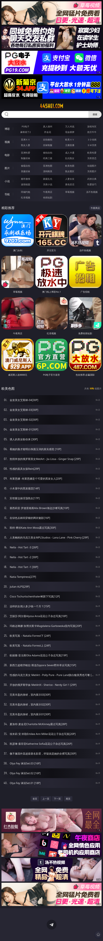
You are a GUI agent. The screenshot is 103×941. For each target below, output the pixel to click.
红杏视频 (25, 197)
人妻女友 (69, 178)
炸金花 (47, 132)
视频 (7, 142)
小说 (7, 181)
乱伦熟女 (69, 158)
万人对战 (69, 126)
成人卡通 (69, 152)
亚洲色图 (47, 165)
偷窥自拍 (25, 165)
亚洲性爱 (25, 152)
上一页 (45, 798)
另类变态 (91, 158)
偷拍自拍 (47, 152)
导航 (7, 194)
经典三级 (47, 158)
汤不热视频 (92, 191)
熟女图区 (69, 171)
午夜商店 (47, 191)
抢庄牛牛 (91, 132)
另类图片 (91, 171)
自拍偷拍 (47, 139)
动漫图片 (91, 165)
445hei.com (51, 106)
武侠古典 (91, 178)
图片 (7, 168)
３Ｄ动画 (91, 139)
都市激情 (25, 178)
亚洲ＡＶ (25, 139)
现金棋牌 (69, 132)
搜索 (95, 114)
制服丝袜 (25, 158)
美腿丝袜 (25, 171)
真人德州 (47, 126)
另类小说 (47, 184)
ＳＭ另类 (91, 145)
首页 (35, 798)
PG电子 (25, 126)
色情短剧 (47, 197)
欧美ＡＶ (69, 139)
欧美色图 (69, 165)
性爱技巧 (91, 184)
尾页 (68, 798)
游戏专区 (91, 126)
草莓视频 (69, 191)
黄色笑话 (69, 184)
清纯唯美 (47, 171)
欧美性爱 (91, 152)
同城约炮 (25, 191)
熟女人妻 (25, 145)
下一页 (57, 798)
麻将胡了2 (25, 132)
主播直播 (69, 145)
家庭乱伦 (47, 178)
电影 (7, 155)
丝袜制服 (47, 145)
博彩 (7, 129)
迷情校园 (25, 184)
